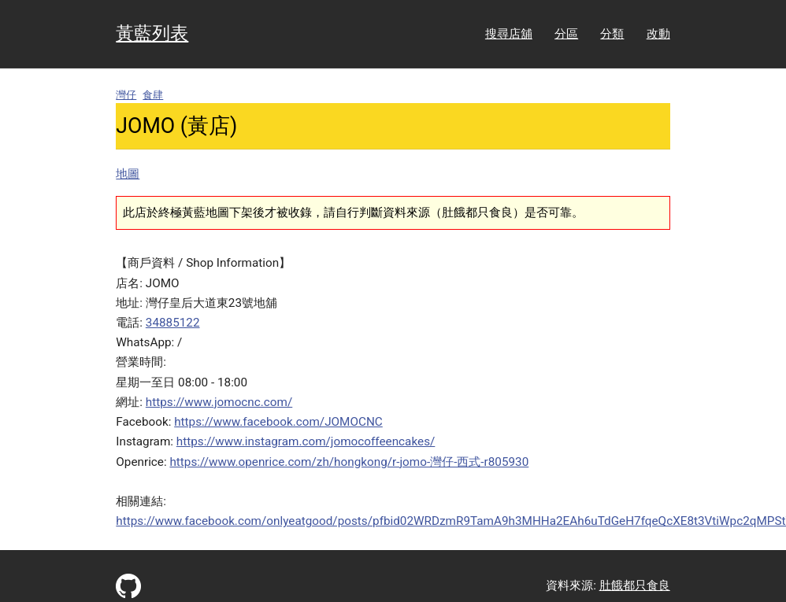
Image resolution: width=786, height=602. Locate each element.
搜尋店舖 (508, 34)
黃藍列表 (152, 33)
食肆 (153, 95)
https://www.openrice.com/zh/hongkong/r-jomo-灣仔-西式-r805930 (348, 462)
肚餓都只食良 (634, 585)
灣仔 (126, 95)
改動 (658, 34)
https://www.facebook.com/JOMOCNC (278, 422)
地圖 (127, 174)
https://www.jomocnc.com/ (219, 402)
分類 (612, 34)
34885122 (173, 323)
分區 (566, 34)
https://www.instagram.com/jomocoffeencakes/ (306, 441)
